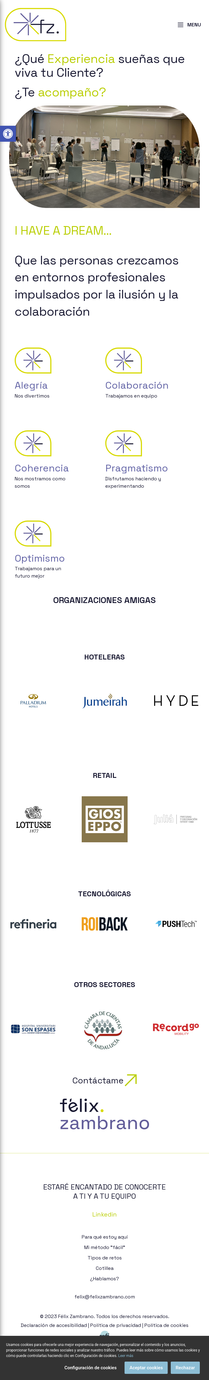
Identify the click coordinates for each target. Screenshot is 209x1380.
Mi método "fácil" (104, 1247)
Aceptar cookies (146, 1371)
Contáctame (104, 1080)
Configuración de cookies (90, 1371)
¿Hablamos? (104, 1278)
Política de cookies (166, 1325)
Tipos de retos (105, 1258)
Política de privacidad (115, 1325)
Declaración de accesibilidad (54, 1325)
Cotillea (105, 1268)
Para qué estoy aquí (105, 1237)
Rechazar (185, 1371)
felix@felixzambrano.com (104, 1297)
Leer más (125, 1359)
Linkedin (104, 1214)
